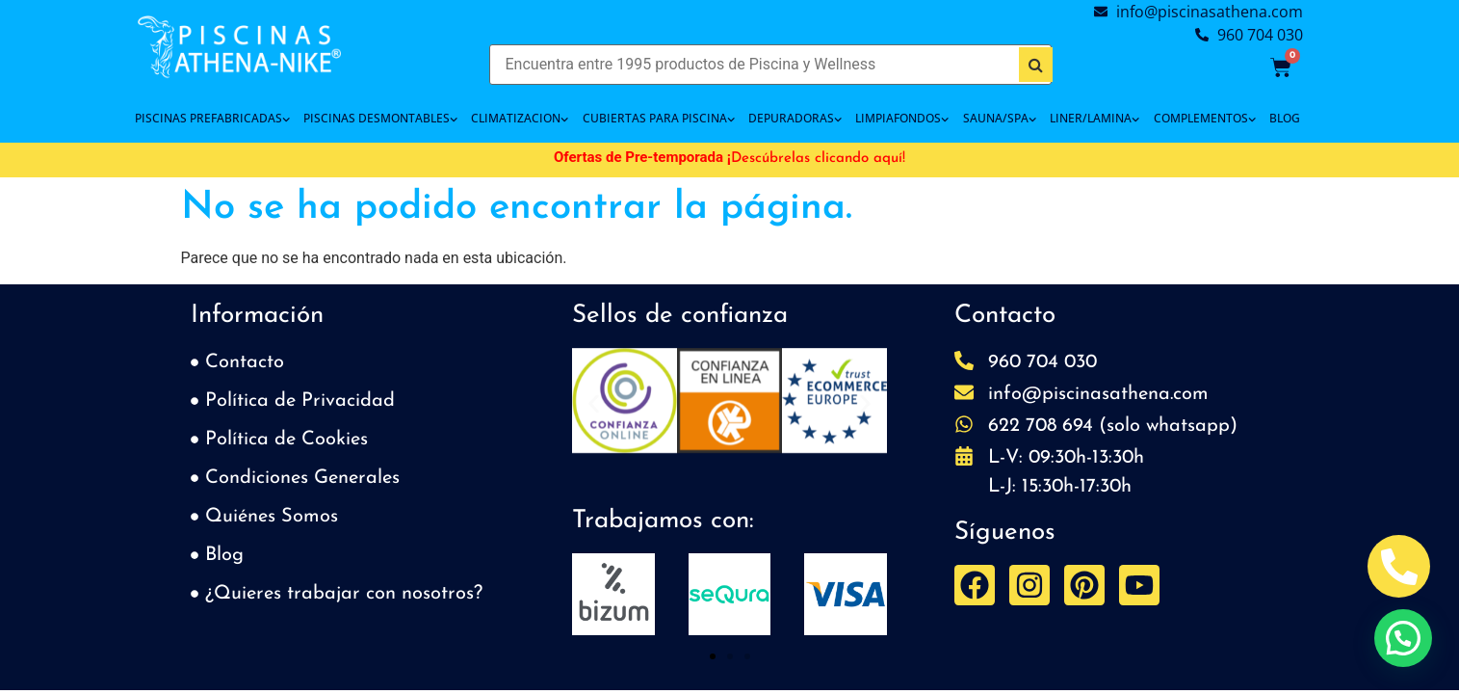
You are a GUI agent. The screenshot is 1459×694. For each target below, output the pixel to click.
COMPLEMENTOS (1205, 118)
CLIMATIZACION (519, 118)
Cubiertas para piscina (659, 118)
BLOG (1284, 118)
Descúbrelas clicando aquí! (818, 158)
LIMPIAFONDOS (902, 118)
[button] (594, 404)
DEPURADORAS (795, 118)
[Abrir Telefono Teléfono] (1399, 566)
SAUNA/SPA (999, 118)
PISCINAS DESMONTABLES (380, 118)
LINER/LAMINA (1094, 118)
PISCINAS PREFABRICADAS (212, 118)
